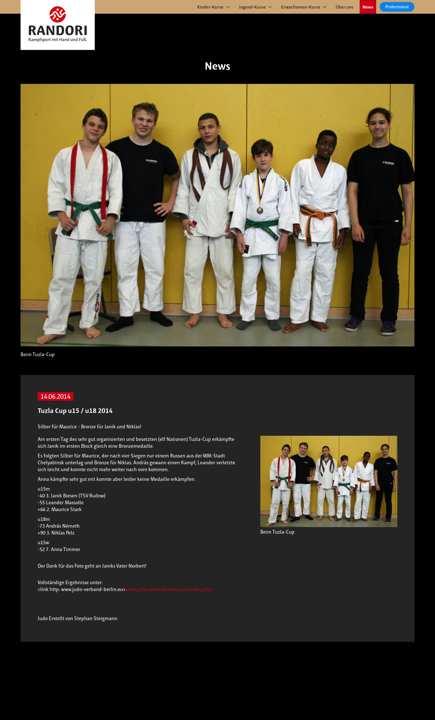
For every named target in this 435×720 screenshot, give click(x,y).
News (367, 7)
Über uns (344, 7)
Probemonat (397, 6)
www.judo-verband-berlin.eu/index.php (169, 589)
